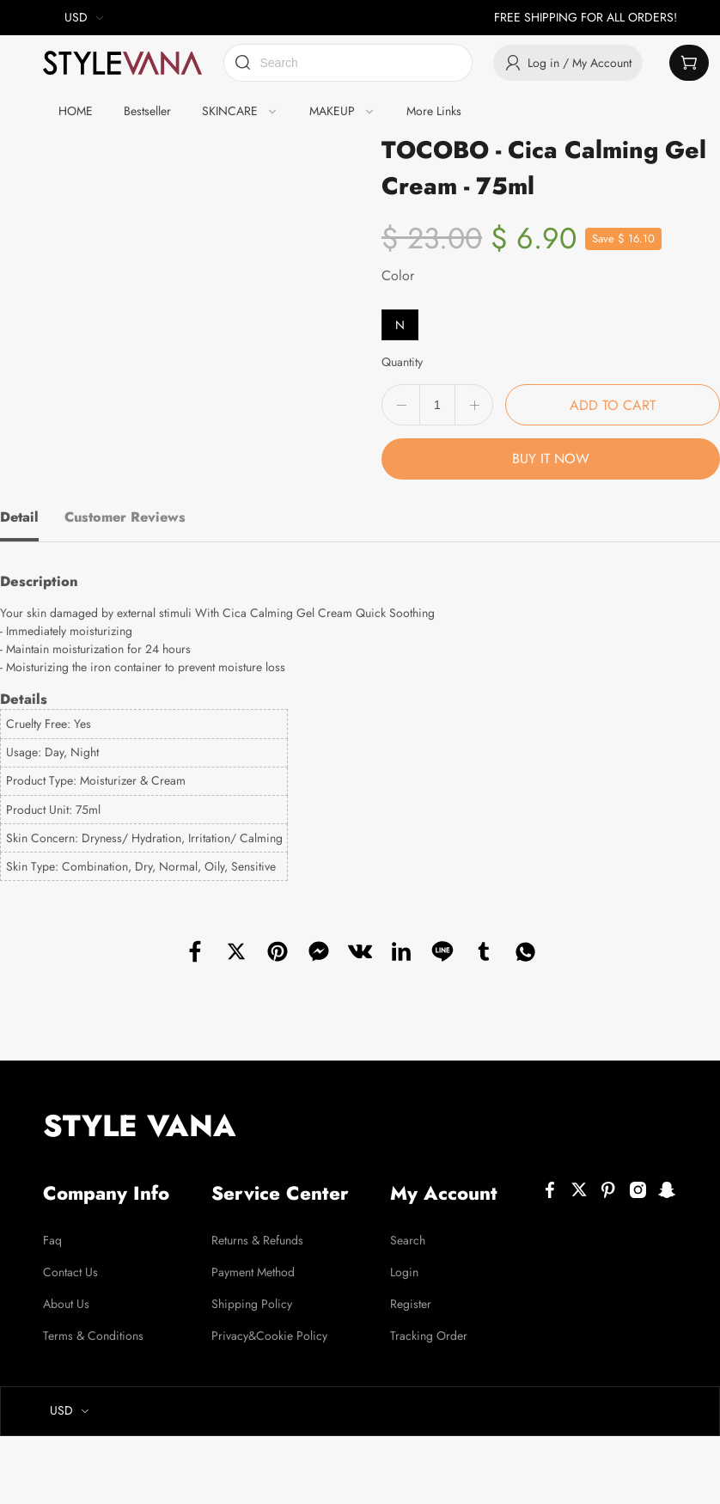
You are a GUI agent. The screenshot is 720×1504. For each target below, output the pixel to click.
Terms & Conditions (93, 1335)
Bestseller (147, 110)
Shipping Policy (251, 1303)
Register (410, 1303)
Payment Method (253, 1272)
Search (407, 1240)
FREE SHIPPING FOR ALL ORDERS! (585, 17)
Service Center (280, 1193)
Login (404, 1272)
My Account (443, 1193)
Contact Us (70, 1272)
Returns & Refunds (257, 1240)
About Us (66, 1303)
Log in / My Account (568, 63)
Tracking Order (428, 1335)
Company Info (106, 1193)
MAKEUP (332, 110)
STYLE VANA (139, 1125)
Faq (52, 1240)
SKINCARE (230, 110)
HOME (75, 110)
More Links (433, 110)
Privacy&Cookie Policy (269, 1335)
